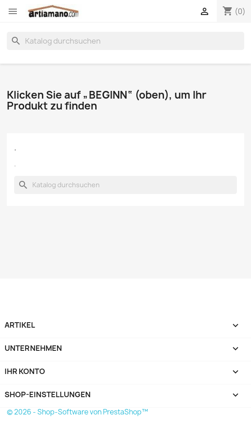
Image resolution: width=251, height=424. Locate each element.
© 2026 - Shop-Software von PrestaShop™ (77, 412)
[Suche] (125, 41)
